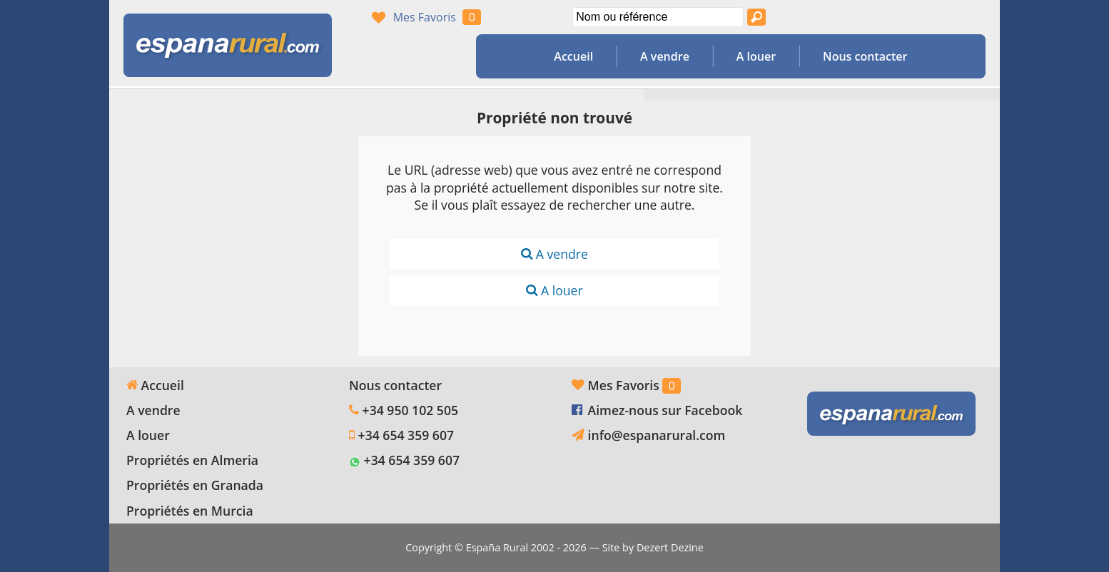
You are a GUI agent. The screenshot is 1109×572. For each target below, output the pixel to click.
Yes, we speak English (867, 17)
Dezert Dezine (670, 547)
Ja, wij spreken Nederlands (949, 17)
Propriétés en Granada (194, 485)
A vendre (664, 56)
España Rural (497, 547)
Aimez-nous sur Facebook (665, 410)
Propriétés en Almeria (192, 460)
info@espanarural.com (657, 435)
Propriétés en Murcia (189, 510)
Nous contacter (865, 56)
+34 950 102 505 (410, 410)
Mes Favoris (424, 17)
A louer (756, 56)
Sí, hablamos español (895, 17)
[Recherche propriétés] (756, 17)
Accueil (573, 56)
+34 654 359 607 (406, 435)
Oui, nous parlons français (922, 17)
